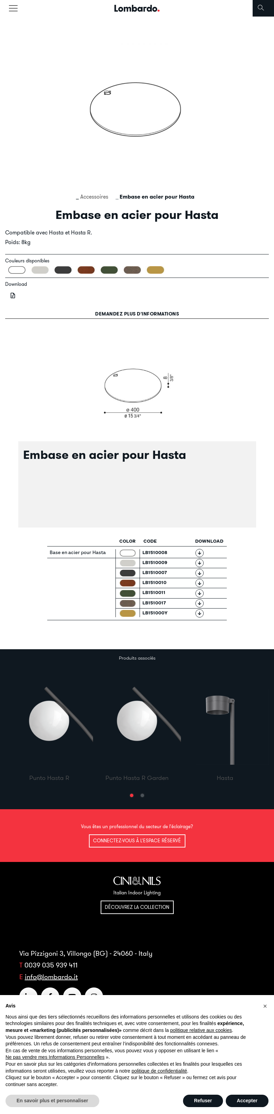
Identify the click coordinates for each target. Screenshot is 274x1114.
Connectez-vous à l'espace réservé (137, 840)
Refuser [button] (203, 1100)
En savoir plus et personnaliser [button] (52, 1100)
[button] (131, 795)
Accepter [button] (247, 1100)
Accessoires (94, 196)
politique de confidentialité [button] (159, 1071)
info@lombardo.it (51, 976)
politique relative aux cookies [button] (201, 1030)
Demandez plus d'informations (137, 314)
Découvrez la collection (137, 907)
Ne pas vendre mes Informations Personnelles (55, 1057)
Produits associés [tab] (137, 658)
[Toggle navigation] (13, 8)
